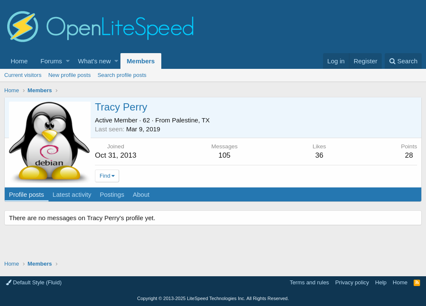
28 (409, 155)
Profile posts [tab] (26, 194)
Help (381, 282)
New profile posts (69, 75)
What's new (94, 61)
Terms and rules (309, 282)
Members (141, 61)
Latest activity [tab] (72, 194)
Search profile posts (121, 75)
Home (19, 61)
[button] (68, 61)
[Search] (403, 61)
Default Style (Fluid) (34, 282)
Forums (51, 61)
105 (224, 155)
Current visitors (22, 75)
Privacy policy (352, 282)
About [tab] (141, 194)
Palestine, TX (191, 120)
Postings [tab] (112, 194)
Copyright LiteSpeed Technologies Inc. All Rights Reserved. (213, 298)
